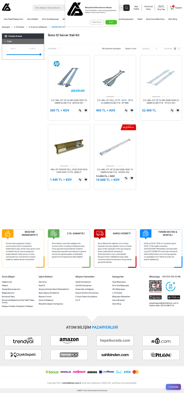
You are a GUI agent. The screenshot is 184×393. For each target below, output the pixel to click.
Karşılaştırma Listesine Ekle (80, 110)
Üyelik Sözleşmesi (83, 282)
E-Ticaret (84, 390)
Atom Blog (172, 19)
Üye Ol (161, 6)
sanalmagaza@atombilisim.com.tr (164, 303)
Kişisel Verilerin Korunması (87, 293)
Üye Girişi (43, 282)
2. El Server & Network (38, 27)
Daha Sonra (96, 22)
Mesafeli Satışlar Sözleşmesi (51, 304)
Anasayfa (6, 27)
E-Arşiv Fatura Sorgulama (86, 297)
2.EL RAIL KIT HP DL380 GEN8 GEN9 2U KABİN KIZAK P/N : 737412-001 (161, 101)
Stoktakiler (54, 49)
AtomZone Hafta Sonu (155, 19)
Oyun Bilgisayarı (119, 282)
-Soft (78, 390)
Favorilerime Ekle (86, 110)
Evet (111, 22)
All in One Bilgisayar (50, 19)
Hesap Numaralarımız (11, 289)
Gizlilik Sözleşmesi (84, 285)
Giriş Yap (161, 9)
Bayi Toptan (136, 7)
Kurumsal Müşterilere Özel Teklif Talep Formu (18, 301)
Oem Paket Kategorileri (13, 19)
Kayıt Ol (42, 285)
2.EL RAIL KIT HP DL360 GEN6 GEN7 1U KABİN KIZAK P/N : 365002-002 (115, 170)
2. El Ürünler (19, 27)
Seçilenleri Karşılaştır (111, 49)
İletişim (5, 285)
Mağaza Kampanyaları (124, 19)
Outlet (139, 19)
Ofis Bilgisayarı (118, 289)
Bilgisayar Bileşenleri (121, 297)
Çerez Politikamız (46, 300)
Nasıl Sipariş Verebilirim (49, 293)
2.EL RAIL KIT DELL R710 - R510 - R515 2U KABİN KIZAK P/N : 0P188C (115, 101)
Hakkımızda (7, 282)
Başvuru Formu (45, 297)
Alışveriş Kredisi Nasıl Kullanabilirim (54, 289)
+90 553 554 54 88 (171, 276)
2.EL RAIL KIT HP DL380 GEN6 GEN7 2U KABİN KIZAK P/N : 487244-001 (69, 101)
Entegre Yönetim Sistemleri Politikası (17, 306)
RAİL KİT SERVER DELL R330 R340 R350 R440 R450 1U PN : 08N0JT (69, 170)
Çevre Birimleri (118, 300)
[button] (110, 96)
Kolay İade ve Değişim (85, 289)
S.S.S (78, 300)
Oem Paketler (32, 19)
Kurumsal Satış (148, 7)
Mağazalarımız (8, 293)
